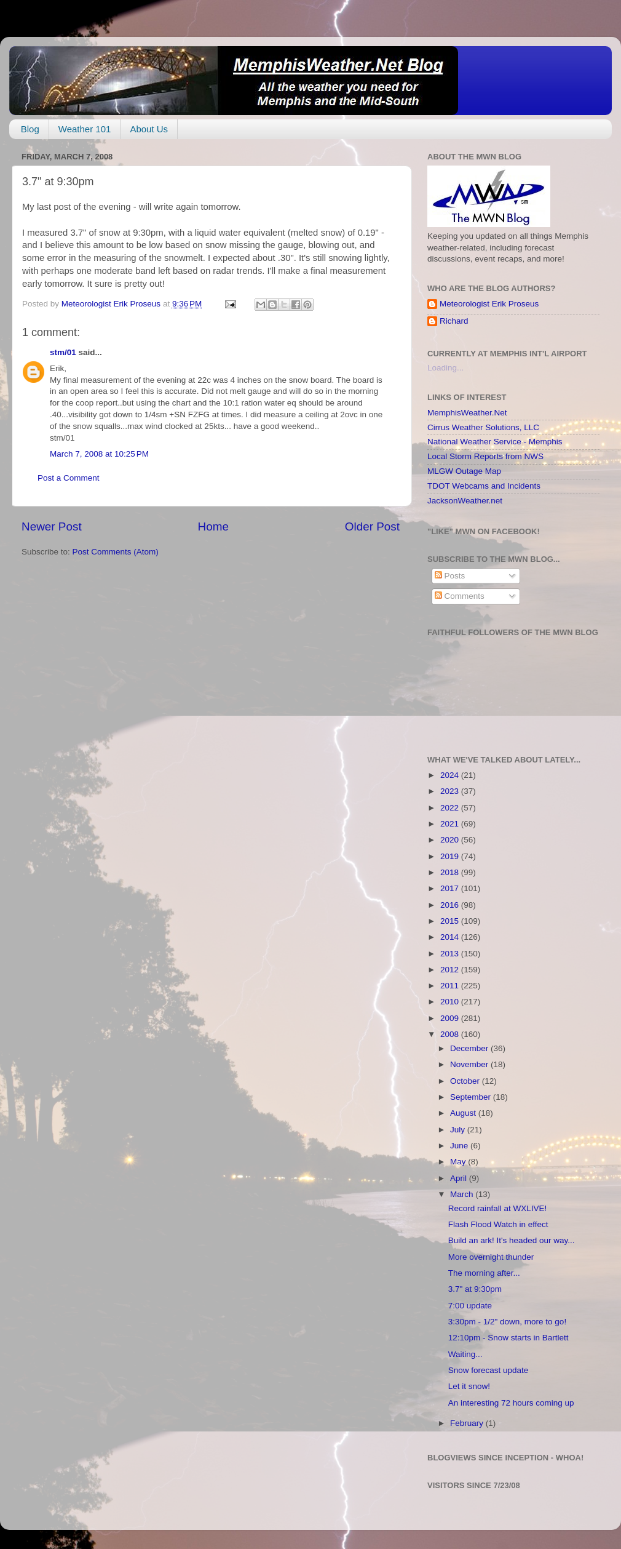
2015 (450, 921)
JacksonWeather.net (464, 500)
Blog (30, 129)
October (466, 1081)
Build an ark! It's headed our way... (511, 1240)
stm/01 (63, 352)
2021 (450, 823)
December (470, 1048)
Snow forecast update (488, 1370)
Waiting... (465, 1354)
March (462, 1194)
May (459, 1161)
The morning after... (484, 1273)
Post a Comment (69, 477)
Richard (454, 321)
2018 (450, 872)
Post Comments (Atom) (116, 551)
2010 (450, 1001)
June (460, 1145)
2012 (450, 969)
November (470, 1064)
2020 (450, 839)
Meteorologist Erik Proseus (489, 303)
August (464, 1113)
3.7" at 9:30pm (475, 1289)
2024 (450, 775)
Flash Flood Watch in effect (498, 1224)
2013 (450, 953)
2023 (450, 791)
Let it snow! (469, 1386)
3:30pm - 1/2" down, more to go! (507, 1321)
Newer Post (52, 526)
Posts (450, 575)
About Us (149, 129)
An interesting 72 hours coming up (511, 1402)
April (459, 1178)
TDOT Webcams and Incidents (483, 485)
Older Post (372, 526)
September (471, 1097)
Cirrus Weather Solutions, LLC (483, 427)
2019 (450, 856)
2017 (450, 888)
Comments (460, 596)
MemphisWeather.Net (467, 412)
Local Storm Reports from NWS (485, 456)
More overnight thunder (491, 1257)
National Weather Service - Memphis (495, 441)
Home (213, 526)
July (458, 1129)
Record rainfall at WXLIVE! (497, 1208)
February (468, 1423)
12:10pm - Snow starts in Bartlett (508, 1337)
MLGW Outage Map (464, 471)
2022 (450, 807)
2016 (450, 905)
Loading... (445, 367)
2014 (450, 937)
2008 (450, 1034)
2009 (450, 1018)
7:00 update (470, 1305)
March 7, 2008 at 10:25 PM (99, 453)
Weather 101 (84, 129)
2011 (450, 985)
